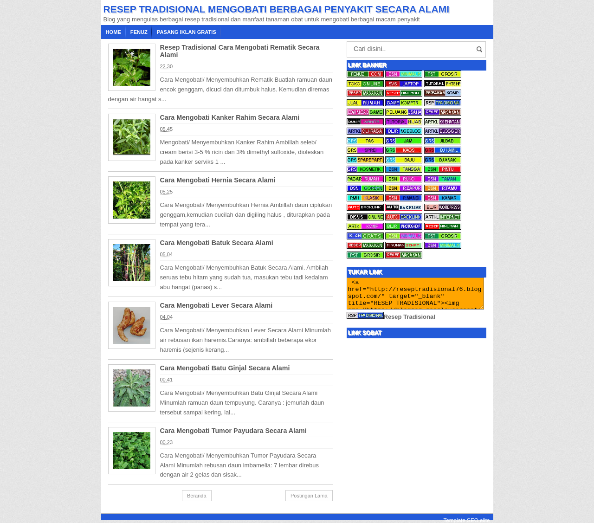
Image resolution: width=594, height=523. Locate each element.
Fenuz (139, 32)
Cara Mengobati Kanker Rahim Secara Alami (230, 117)
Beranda (197, 495)
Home (113, 32)
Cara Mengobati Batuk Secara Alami (216, 242)
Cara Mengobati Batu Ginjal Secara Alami (225, 368)
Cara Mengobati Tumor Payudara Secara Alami (233, 430)
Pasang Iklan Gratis (186, 32)
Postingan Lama (309, 495)
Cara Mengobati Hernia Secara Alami (218, 180)
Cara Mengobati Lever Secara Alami (216, 305)
